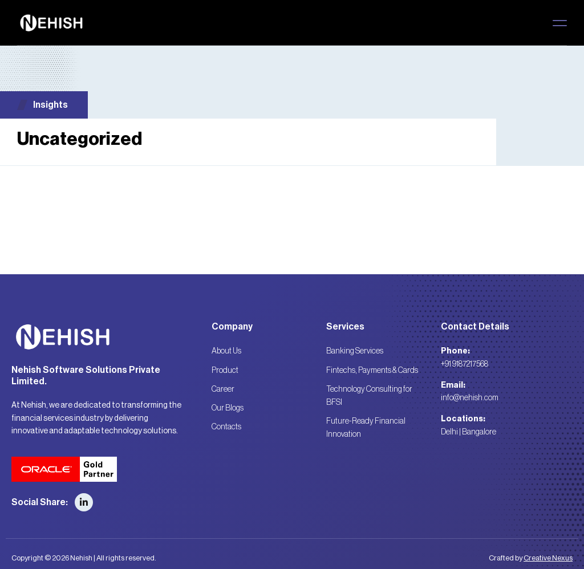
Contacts (226, 425)
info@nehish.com (469, 398)
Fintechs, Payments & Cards (372, 370)
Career (223, 388)
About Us (226, 351)
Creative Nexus (548, 558)
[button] (560, 22)
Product (225, 370)
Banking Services (354, 351)
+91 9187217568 (464, 364)
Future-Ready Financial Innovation (365, 426)
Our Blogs (228, 407)
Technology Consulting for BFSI (369, 394)
